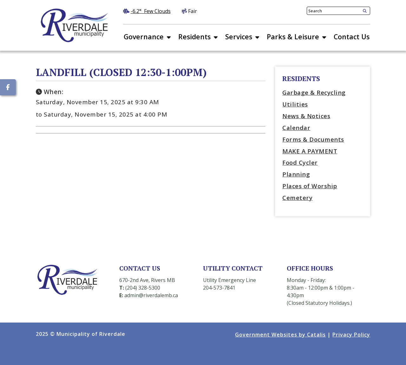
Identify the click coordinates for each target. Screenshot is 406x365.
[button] (363, 11)
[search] (333, 11)
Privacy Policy (351, 334)
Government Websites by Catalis (280, 334)
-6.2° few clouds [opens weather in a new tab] (151, 11)
